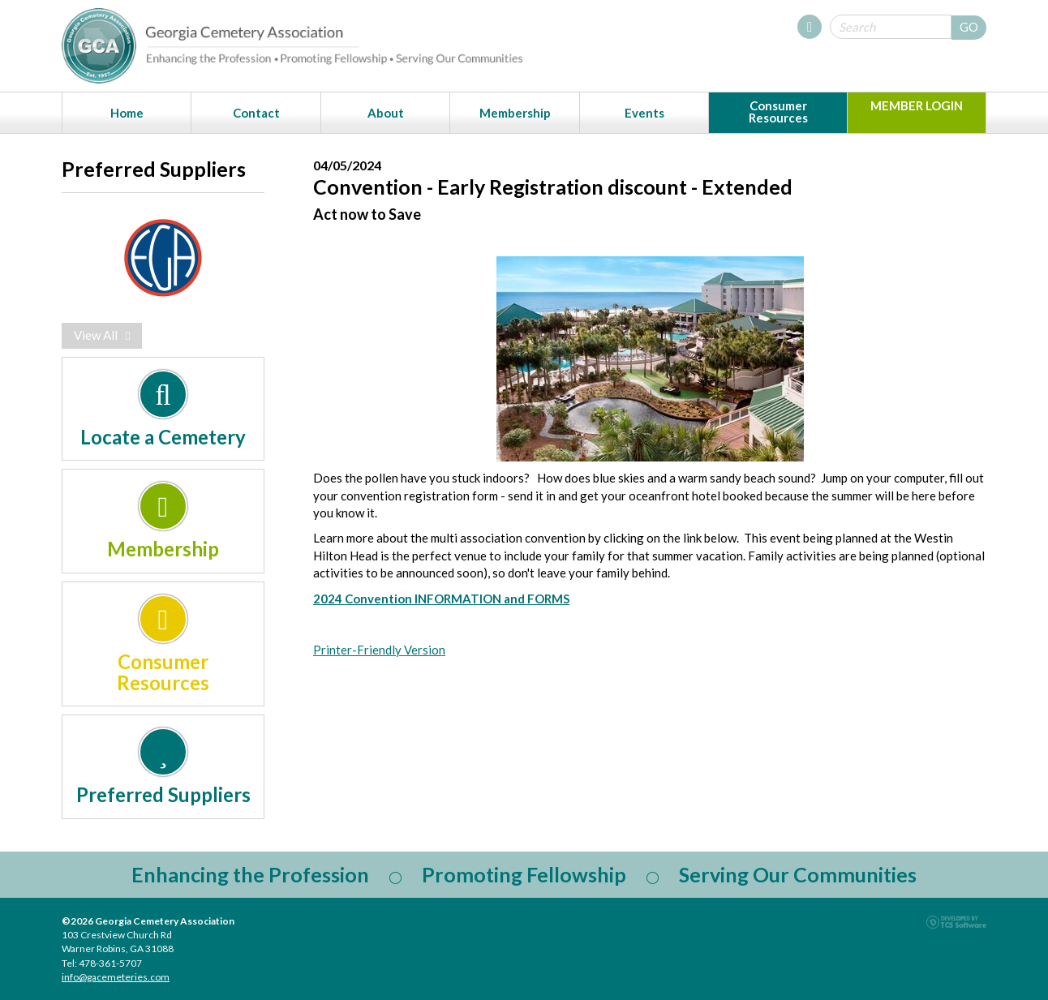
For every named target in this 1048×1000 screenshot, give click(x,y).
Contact (256, 112)
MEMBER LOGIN (916, 105)
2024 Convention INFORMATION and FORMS (441, 598)
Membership (515, 112)
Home (127, 112)
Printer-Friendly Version (379, 649)
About (385, 112)
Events (644, 112)
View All (102, 335)
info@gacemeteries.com (116, 977)
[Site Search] (890, 27)
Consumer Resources (778, 111)
